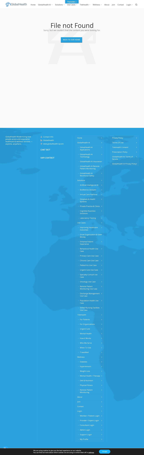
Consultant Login (87, 425)
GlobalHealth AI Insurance (90, 161)
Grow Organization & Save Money (90, 235)
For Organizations (87, 324)
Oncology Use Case (88, 282)
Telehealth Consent (120, 147)
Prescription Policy (119, 152)
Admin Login (85, 430)
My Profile (84, 439)
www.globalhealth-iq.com (53, 144)
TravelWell (84, 352)
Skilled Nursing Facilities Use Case (90, 308)
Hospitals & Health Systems (87, 200)
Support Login (86, 434)
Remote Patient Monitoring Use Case (88, 287)
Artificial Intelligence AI (89, 185)
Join (78, 402)
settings (91, 453)
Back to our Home (71, 40)
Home (79, 138)
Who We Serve (86, 343)
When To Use (85, 347)
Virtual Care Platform (88, 194)
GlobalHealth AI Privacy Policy (124, 164)
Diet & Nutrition (86, 380)
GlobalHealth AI (83, 142)
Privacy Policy (117, 138)
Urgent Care (85, 329)
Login (79, 411)
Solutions (81, 180)
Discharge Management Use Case (90, 294)
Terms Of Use (118, 142)
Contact (80, 406)
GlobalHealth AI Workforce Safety (87, 174)
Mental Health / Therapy (90, 376)
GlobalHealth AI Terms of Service (122, 157)
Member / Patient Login (89, 416)
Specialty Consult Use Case (88, 275)
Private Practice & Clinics (90, 206)
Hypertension (85, 366)
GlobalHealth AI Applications (86, 148)
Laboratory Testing (88, 218)
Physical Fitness (86, 385)
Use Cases (81, 223)
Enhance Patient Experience (86, 242)
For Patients (85, 319)
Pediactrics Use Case (88, 265)
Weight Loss (85, 371)
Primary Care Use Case (89, 256)
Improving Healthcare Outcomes (89, 228)
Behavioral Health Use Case (89, 250)
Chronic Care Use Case (89, 260)
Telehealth (81, 315)
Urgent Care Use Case (89, 270)
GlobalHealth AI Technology (86, 155)
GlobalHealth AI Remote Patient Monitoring (89, 167)
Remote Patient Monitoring (86, 391)
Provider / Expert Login (89, 420)
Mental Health (86, 333)
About (79, 397)
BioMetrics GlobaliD (88, 190)
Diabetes (83, 362)
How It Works (85, 338)
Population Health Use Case (89, 301)
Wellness (81, 357)
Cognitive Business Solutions (87, 212)
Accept (104, 452)
